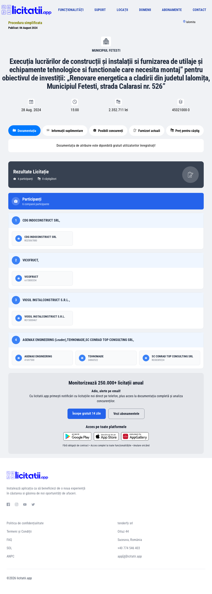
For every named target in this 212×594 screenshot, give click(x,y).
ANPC (10, 556)
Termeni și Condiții (19, 531)
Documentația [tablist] (24, 131)
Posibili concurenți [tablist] (108, 131)
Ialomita (190, 22)
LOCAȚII (122, 10)
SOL (9, 548)
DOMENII (145, 10)
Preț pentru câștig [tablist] (184, 131)
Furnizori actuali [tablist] (146, 131)
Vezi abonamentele (126, 414)
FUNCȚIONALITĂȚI (70, 10)
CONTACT (199, 10)
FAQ (9, 540)
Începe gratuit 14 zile (86, 413)
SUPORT (100, 10)
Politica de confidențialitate (25, 523)
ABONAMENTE (172, 10)
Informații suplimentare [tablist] (65, 131)
